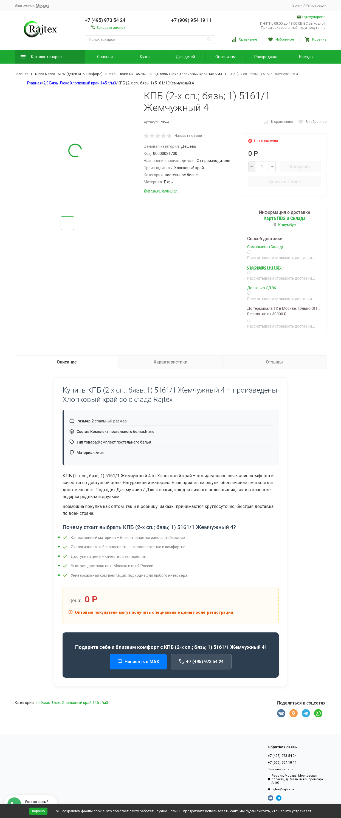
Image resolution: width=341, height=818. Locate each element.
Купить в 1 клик (284, 181)
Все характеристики (160, 190)
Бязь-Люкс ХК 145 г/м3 (128, 74)
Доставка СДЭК (261, 288)
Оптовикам (225, 57)
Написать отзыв (188, 136)
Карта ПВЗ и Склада (285, 218)
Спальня (105, 57)
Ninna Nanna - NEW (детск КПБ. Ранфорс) (69, 74)
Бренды (306, 57)
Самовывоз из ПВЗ (264, 267)
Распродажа (265, 57)
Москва (42, 5)
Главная (21, 74)
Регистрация (316, 5)
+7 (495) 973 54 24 (201, 661)
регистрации (220, 612)
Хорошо (38, 811)
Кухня (145, 57)
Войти (297, 5)
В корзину (300, 166)
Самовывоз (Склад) (265, 247)
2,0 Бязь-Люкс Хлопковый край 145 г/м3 (188, 74)
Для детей (185, 57)
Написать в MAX (138, 661)
